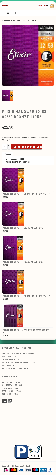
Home (4, 20)
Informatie (8, 154)
